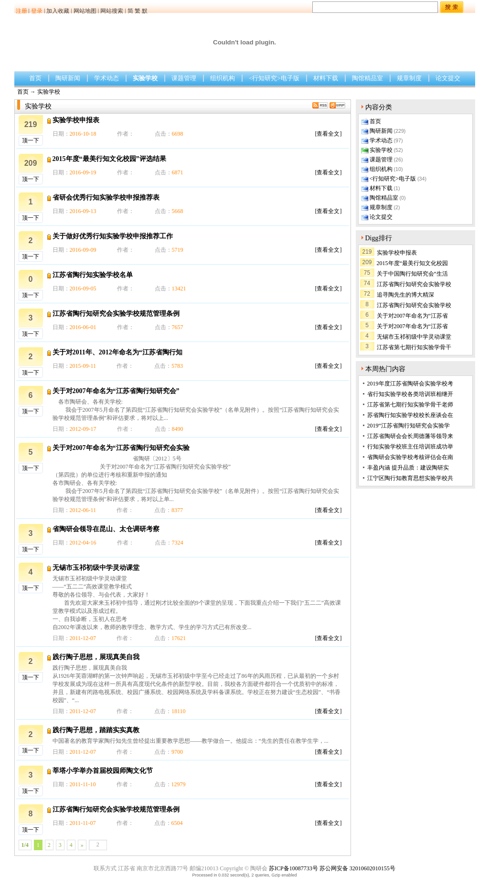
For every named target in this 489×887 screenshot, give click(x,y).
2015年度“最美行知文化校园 (412, 263)
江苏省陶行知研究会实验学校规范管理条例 (116, 313)
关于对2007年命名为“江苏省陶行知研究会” (116, 391)
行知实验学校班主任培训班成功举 (410, 446)
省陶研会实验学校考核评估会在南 (410, 457)
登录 (37, 11)
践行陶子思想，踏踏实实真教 (96, 730)
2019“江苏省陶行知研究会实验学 (408, 425)
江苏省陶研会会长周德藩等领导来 (410, 436)
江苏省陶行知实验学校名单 (93, 274)
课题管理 (183, 78)
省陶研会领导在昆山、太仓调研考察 (106, 529)
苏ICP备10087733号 (293, 868)
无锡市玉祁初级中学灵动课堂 (96, 567)
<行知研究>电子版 (274, 78)
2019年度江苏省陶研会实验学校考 (410, 383)
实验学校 (145, 78)
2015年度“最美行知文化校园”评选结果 (109, 158)
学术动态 (106, 78)
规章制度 (409, 78)
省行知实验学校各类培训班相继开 (410, 394)
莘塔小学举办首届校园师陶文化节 (103, 770)
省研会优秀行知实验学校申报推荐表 (106, 197)
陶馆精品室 (367, 78)
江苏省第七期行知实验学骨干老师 (410, 404)
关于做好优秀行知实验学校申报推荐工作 (113, 236)
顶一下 (30, 140)
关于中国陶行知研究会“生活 (412, 273)
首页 (35, 78)
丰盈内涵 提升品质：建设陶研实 (408, 467)
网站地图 (85, 11)
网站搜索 (111, 11)
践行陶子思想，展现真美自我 (96, 657)
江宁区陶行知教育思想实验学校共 (410, 478)
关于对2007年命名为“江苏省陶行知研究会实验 (121, 447)
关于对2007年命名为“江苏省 (412, 315)
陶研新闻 (67, 78)
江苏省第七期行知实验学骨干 (414, 347)
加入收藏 (57, 11)
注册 (21, 11)
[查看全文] (328, 133)
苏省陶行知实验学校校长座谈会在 (410, 415)
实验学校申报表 (76, 120)
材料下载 (325, 78)
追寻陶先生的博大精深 (405, 294)
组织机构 (222, 78)
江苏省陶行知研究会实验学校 (414, 284)
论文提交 (448, 78)
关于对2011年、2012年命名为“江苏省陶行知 (117, 352)
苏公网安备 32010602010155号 (357, 868)
